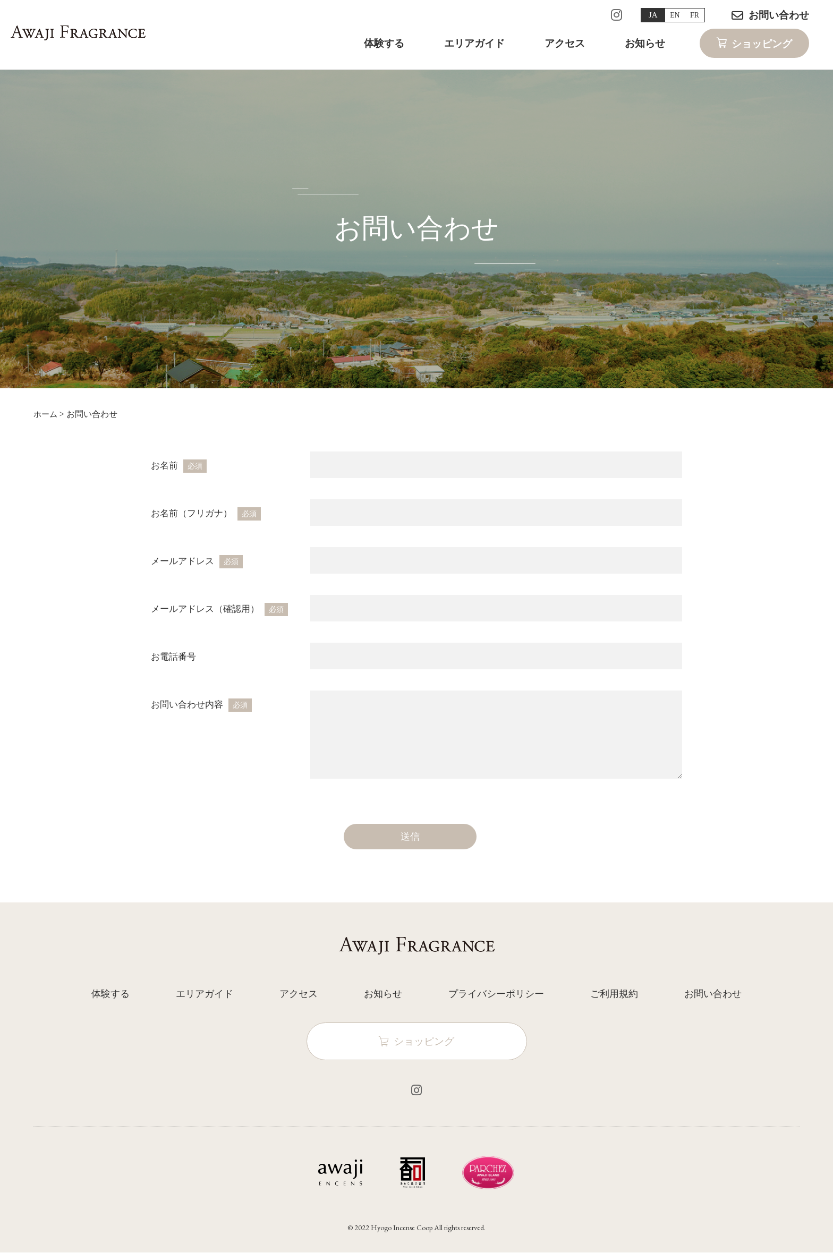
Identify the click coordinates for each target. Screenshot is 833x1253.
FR (692, 15)
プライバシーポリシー (496, 993)
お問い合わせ (779, 15)
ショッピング (762, 48)
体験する (384, 47)
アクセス (565, 47)
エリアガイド (474, 47)
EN (669, 15)
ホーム (46, 414)
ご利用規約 (614, 993)
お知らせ (645, 47)
